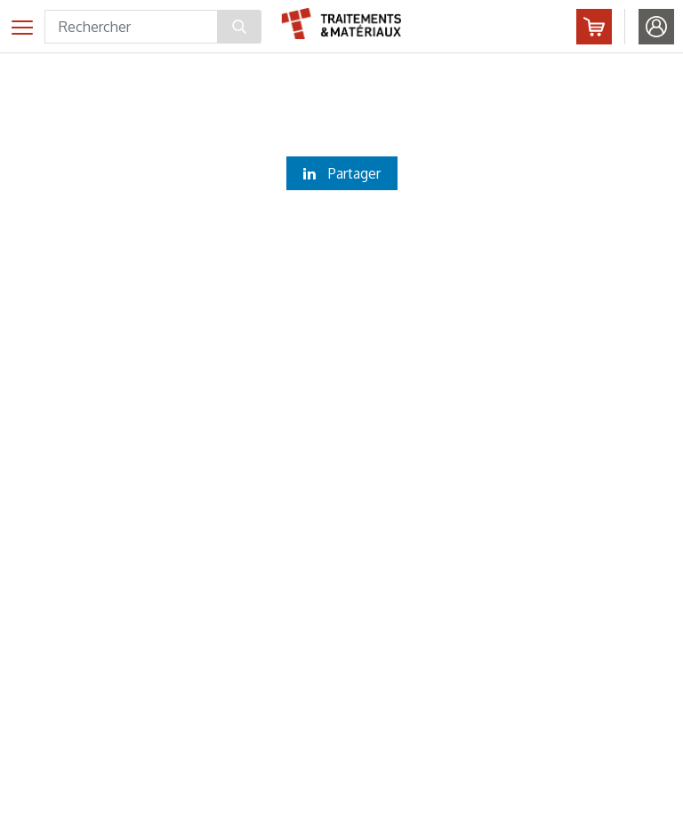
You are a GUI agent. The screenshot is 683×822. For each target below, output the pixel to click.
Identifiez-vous (656, 26)
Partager (342, 173)
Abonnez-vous (594, 26)
